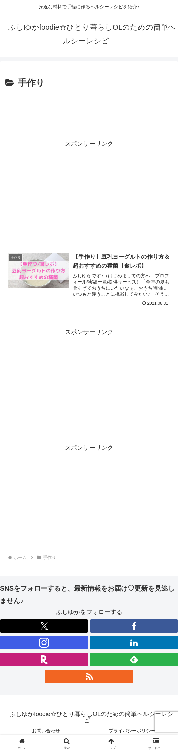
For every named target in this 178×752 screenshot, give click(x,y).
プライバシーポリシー (132, 730)
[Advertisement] (89, 111)
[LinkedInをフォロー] (134, 642)
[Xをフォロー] (44, 626)
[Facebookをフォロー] (134, 626)
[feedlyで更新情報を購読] (134, 659)
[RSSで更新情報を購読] (89, 676)
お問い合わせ (46, 730)
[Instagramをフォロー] (44, 642)
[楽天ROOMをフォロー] (44, 659)
